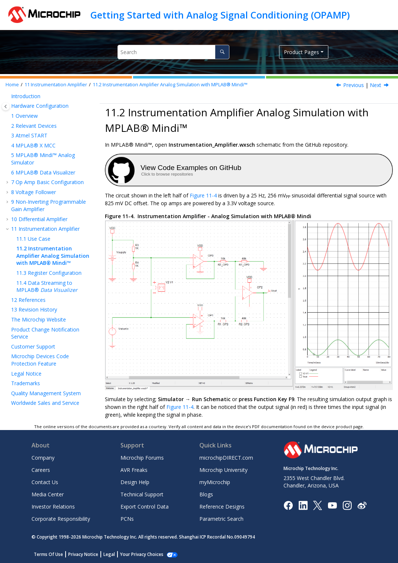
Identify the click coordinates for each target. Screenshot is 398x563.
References (28, 299)
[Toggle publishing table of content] (6, 106)
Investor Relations (53, 506)
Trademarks (25, 383)
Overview (24, 115)
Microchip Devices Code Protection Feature (40, 360)
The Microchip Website (38, 319)
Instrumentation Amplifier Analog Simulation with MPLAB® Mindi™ (170, 84)
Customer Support (33, 346)
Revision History (34, 309)
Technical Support (141, 494)
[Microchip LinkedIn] (303, 505)
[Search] (222, 52)
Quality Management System (46, 393)
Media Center (47, 494)
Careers (40, 469)
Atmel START (29, 135)
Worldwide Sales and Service (45, 402)
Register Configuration (49, 272)
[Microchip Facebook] (288, 505)
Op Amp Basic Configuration (47, 182)
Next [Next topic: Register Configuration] (375, 85)
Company (42, 457)
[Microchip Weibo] (362, 505)
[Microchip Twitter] (317, 505)
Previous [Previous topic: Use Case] (353, 85)
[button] (8, 96)
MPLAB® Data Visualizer (43, 172)
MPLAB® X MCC (33, 145)
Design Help (134, 482)
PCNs (127, 518)
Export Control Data (144, 506)
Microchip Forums (142, 457)
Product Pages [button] (301, 52)
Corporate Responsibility (60, 518)
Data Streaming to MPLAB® (46, 286)
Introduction (25, 96)
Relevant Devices (34, 125)
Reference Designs (222, 506)
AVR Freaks (133, 469)
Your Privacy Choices (141, 554)
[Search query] (173, 52)
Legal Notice (26, 373)
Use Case (33, 238)
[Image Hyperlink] (332, 505)
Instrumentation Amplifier (55, 84)
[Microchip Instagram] (347, 505)
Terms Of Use (48, 554)
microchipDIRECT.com (226, 457)
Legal (109, 554)
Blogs (206, 494)
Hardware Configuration (40, 105)
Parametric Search (221, 518)
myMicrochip (214, 482)
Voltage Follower (33, 192)
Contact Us (44, 482)
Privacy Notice (83, 554)
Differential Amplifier (39, 219)
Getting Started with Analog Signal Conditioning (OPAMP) (220, 14)
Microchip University (223, 469)
